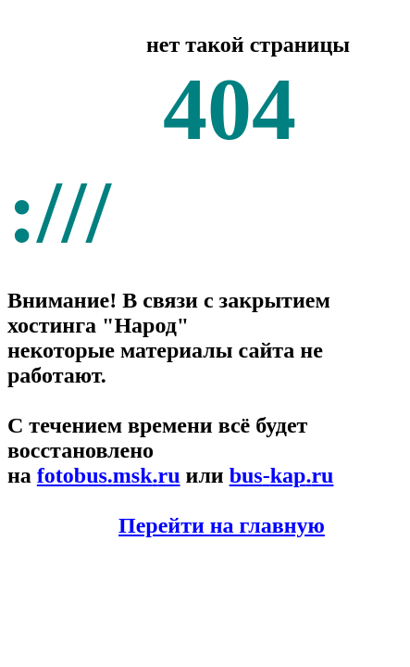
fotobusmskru (108, 475)
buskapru (282, 475)
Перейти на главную (221, 525)
